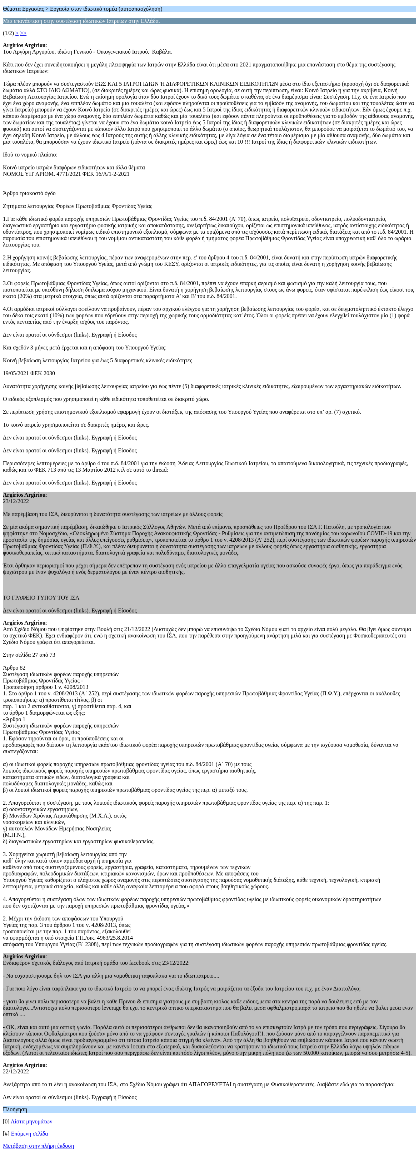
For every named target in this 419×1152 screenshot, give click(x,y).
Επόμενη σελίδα (29, 1134)
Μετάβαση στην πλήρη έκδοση (38, 1146)
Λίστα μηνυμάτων (32, 1121)
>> (23, 33)
